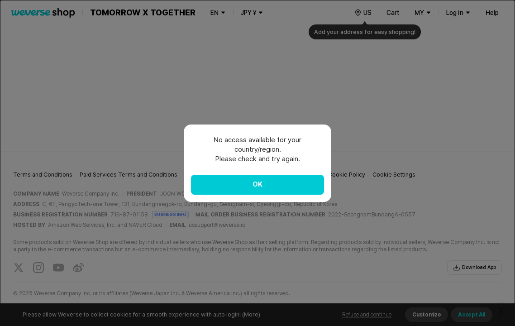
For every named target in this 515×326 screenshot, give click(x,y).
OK (257, 184)
